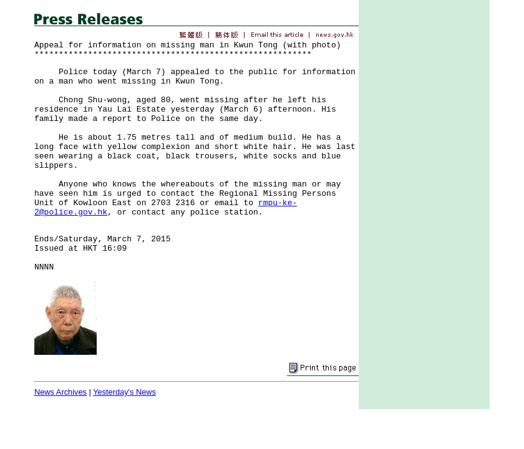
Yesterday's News (124, 392)
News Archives (60, 392)
